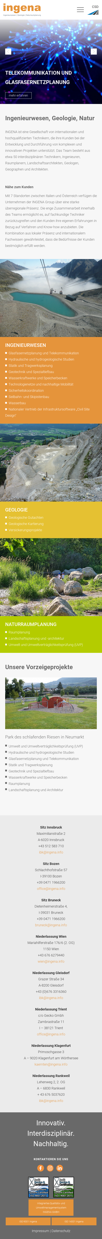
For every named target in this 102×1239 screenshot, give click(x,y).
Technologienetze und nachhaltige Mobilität (41, 384)
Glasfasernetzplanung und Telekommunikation (44, 353)
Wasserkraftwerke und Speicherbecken (38, 378)
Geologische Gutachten (26, 517)
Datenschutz (61, 1230)
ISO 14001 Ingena (74, 1221)
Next (94, 52)
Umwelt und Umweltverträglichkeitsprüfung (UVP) (46, 644)
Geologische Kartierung (26, 523)
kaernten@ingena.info (51, 1064)
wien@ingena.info (51, 961)
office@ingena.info (51, 888)
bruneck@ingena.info (51, 925)
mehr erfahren (18, 95)
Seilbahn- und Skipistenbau (29, 396)
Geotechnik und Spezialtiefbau (31, 371)
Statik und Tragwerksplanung (31, 365)
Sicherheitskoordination (26, 390)
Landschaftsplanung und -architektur (36, 638)
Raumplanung (19, 632)
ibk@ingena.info (51, 852)
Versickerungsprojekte (25, 530)
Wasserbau (17, 403)
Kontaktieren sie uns (51, 1159)
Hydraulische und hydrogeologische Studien (41, 359)
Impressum (40, 1230)
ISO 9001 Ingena (28, 1221)
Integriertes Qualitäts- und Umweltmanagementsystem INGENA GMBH (51, 1208)
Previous (8, 52)
